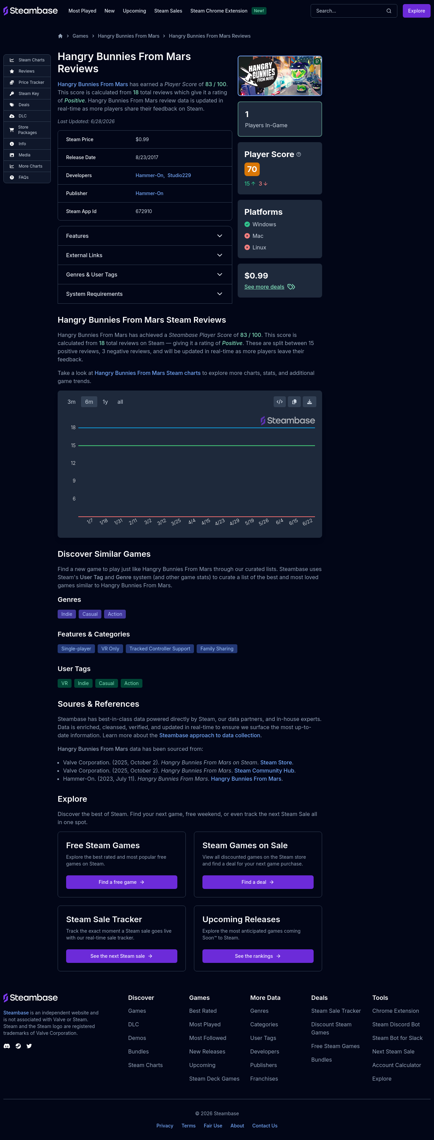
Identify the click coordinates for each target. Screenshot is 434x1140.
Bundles (138, 1051)
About (237, 1125)
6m (89, 401)
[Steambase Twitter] (29, 1046)
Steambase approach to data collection (209, 735)
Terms (188, 1125)
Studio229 (179, 175)
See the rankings (258, 956)
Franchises (264, 1078)
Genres (259, 1010)
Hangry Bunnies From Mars (129, 36)
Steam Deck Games (214, 1078)
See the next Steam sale (122, 956)
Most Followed (207, 1037)
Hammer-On (149, 193)
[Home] (60, 36)
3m (71, 401)
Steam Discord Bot (396, 1024)
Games (80, 36)
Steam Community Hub (264, 770)
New (109, 11)
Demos (137, 1037)
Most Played (82, 11)
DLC (133, 1024)
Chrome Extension (395, 1010)
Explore (416, 11)
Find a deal (258, 882)
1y (105, 401)
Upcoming (134, 11)
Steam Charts (145, 1065)
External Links (145, 255)
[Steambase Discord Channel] (6, 1046)
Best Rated (203, 1010)
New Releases (207, 1051)
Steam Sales (168, 11)
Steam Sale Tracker (336, 1010)
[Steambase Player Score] (298, 154)
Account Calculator (396, 1065)
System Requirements (145, 294)
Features (145, 236)
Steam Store (276, 762)
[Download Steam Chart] (309, 401)
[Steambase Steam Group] (18, 1046)
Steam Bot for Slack (397, 1037)
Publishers (263, 1065)
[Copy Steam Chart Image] (294, 401)
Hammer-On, (150, 175)
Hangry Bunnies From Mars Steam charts (148, 372)
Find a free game (122, 882)
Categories (264, 1024)
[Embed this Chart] (280, 401)
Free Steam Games (335, 1046)
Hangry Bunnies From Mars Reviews (210, 36)
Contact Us (264, 1125)
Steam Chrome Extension (219, 11)
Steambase (16, 1012)
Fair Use (213, 1125)
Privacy (164, 1125)
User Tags (263, 1037)
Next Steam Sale (393, 1051)
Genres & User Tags (145, 274)
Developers (264, 1051)
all (120, 401)
